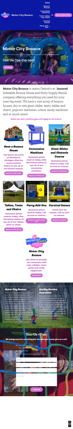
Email (19, 365)
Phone (20, 370)
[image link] (13, 133)
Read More (36, 275)
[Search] (52, 15)
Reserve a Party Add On (36, 220)
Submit (36, 389)
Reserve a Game (59, 220)
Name (19, 360)
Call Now (8, 67)
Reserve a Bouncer (13, 173)
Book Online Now (63, 15)
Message (21, 376)
